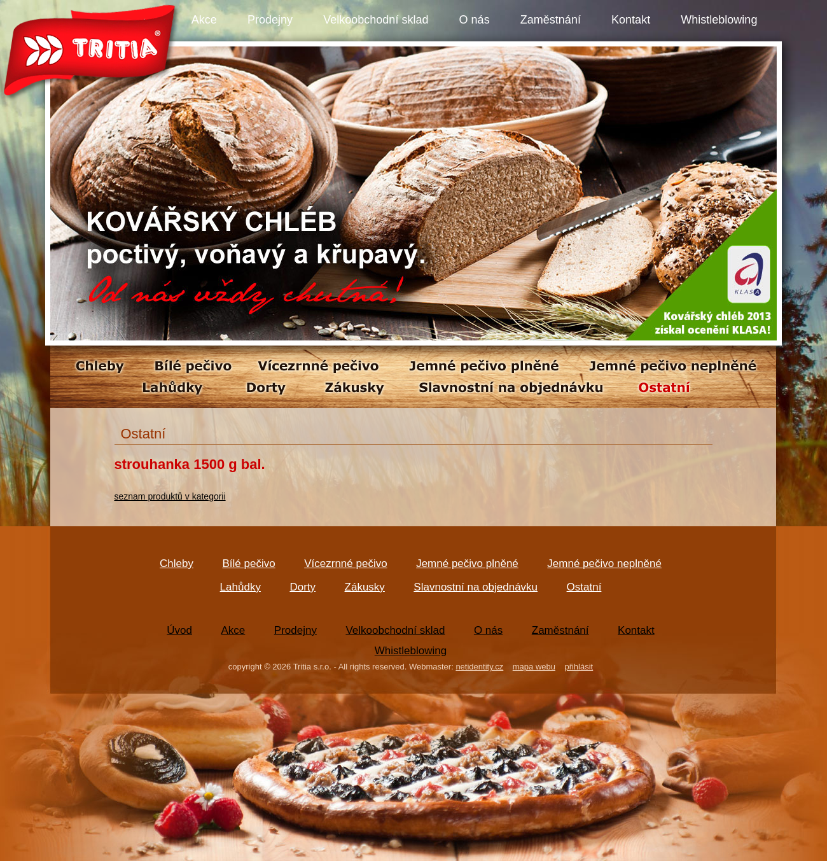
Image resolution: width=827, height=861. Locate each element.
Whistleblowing (719, 19)
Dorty (302, 587)
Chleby (176, 563)
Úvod (179, 630)
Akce (204, 19)
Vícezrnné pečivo (345, 563)
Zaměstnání (550, 19)
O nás (474, 19)
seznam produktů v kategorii (170, 496)
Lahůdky (240, 587)
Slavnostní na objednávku (476, 587)
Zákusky (365, 587)
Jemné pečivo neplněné (604, 563)
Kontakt (630, 19)
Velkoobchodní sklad (375, 19)
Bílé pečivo (249, 563)
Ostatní (584, 587)
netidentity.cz (479, 666)
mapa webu (534, 666)
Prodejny (270, 19)
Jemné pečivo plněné (467, 563)
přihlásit (578, 666)
